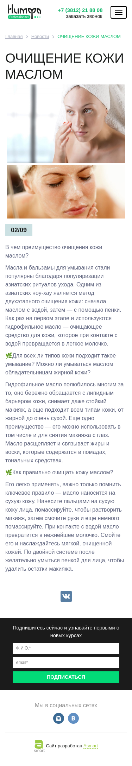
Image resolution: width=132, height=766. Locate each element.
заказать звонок (84, 16)
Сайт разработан (66, 745)
